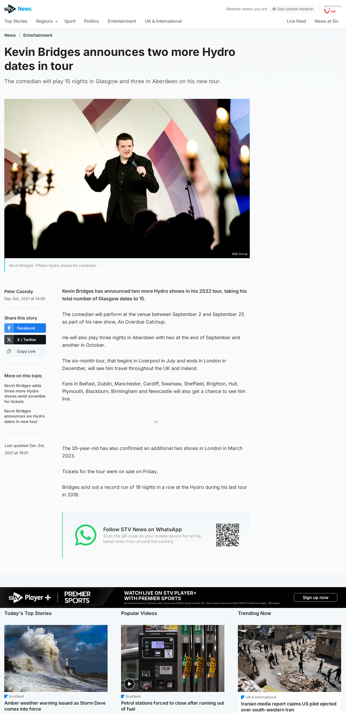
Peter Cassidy (18, 291)
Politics (91, 21)
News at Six (326, 21)
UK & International (163, 21)
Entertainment (122, 21)
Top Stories (16, 21)
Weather (233, 8)
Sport (69, 21)
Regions (44, 21)
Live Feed (296, 21)
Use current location (292, 8)
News (10, 35)
